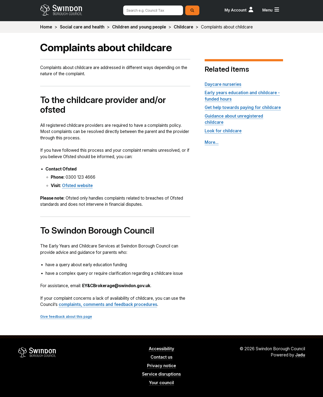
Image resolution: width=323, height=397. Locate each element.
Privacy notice (161, 365)
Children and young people (139, 27)
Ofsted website (77, 185)
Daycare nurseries (223, 84)
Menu (267, 10)
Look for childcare (223, 130)
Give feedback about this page (66, 317)
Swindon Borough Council (37, 352)
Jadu (300, 355)
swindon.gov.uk (79, 10)
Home (46, 27)
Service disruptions (161, 374)
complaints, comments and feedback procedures (108, 304)
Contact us (161, 357)
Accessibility (161, 348)
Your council (161, 382)
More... (212, 142)
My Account (236, 10)
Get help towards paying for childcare (243, 107)
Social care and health (82, 27)
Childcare (183, 27)
